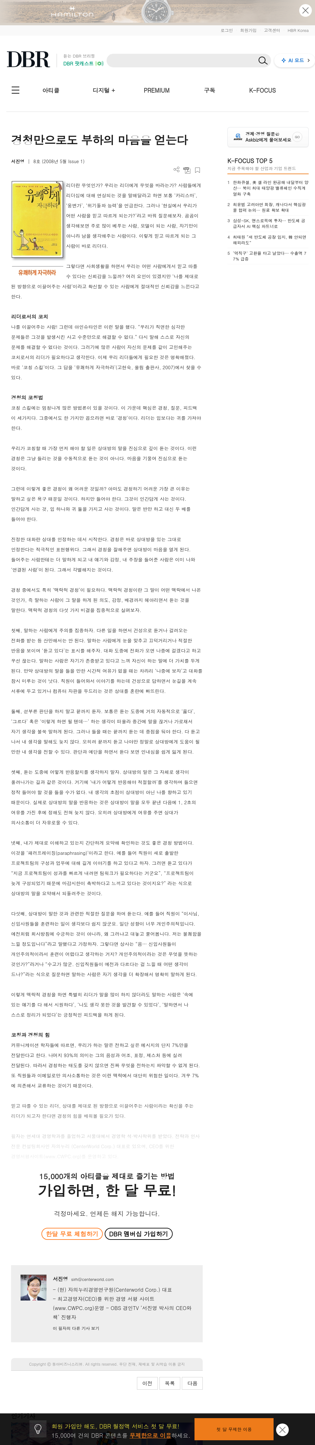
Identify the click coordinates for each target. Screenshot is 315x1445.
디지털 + (104, 90)
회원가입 (248, 30)
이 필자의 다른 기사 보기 (76, 1328)
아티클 (50, 90)
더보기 (176, 169)
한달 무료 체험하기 (72, 1233)
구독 (209, 90)
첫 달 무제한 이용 (234, 1429)
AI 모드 (296, 60)
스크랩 (197, 170)
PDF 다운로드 (187, 170)
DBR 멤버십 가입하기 (138, 1233)
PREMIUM (157, 90)
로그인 (226, 30)
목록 (170, 1383)
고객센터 (272, 30)
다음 (192, 1383)
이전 (147, 1383)
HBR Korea (298, 30)
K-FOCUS (262, 90)
